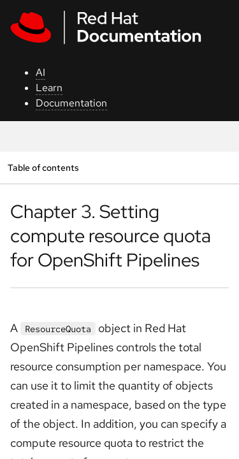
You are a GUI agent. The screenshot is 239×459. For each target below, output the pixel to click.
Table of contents (43, 167)
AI (40, 72)
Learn (49, 87)
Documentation (71, 103)
